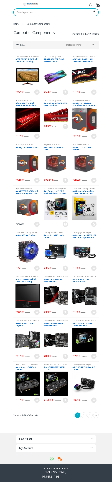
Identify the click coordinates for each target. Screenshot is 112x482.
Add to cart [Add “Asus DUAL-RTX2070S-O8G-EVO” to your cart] (37, 400)
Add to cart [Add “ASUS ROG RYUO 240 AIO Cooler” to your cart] (94, 400)
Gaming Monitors (22, 56)
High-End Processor (52, 144)
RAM (59, 56)
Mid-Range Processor (24, 144)
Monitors (35, 56)
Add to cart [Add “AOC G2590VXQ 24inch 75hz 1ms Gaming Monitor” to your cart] (37, 312)
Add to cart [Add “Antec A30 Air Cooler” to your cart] (37, 268)
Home (16, 23)
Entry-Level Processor (81, 100)
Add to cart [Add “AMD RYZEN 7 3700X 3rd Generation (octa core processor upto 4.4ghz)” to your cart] (37, 224)
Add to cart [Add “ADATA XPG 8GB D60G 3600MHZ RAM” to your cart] (65, 92)
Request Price (65, 224)
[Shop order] (79, 44)
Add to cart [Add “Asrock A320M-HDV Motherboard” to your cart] (65, 312)
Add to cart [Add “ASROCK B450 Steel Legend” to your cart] (37, 356)
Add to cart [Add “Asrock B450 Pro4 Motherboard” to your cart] (94, 312)
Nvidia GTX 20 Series (29, 364)
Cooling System (59, 188)
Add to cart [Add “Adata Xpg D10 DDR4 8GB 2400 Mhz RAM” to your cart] (65, 126)
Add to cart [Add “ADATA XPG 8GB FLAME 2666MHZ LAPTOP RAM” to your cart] (94, 92)
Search (93, 12)
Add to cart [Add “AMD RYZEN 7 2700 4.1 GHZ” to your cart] (65, 180)
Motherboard (62, 276)
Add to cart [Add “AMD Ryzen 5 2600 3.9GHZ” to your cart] (37, 180)
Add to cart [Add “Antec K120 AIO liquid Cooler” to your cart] (65, 268)
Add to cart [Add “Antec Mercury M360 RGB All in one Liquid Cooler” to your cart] (94, 268)
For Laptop (90, 56)
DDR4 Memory (50, 56)
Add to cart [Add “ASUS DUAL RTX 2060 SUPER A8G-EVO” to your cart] (94, 356)
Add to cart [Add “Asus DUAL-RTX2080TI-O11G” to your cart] (65, 400)
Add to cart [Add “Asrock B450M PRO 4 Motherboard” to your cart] (65, 356)
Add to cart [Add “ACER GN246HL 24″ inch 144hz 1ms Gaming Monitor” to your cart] (37, 92)
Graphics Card (78, 320)
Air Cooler (48, 188)
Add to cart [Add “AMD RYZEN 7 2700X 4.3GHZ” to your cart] (94, 180)
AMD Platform (50, 276)
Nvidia (87, 320)
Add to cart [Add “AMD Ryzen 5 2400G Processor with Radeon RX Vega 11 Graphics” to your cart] (94, 136)
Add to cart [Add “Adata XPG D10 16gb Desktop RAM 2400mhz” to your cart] (37, 136)
